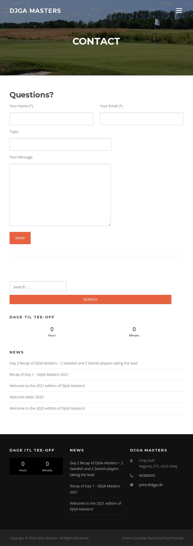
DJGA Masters (35, 10)
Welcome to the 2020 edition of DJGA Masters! (47, 408)
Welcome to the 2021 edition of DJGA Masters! (47, 385)
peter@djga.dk (151, 484)
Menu (179, 10)
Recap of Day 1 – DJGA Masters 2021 (39, 374)
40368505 (147, 475)
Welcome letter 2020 (26, 397)
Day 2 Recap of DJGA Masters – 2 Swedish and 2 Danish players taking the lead (73, 363)
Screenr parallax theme (140, 538)
